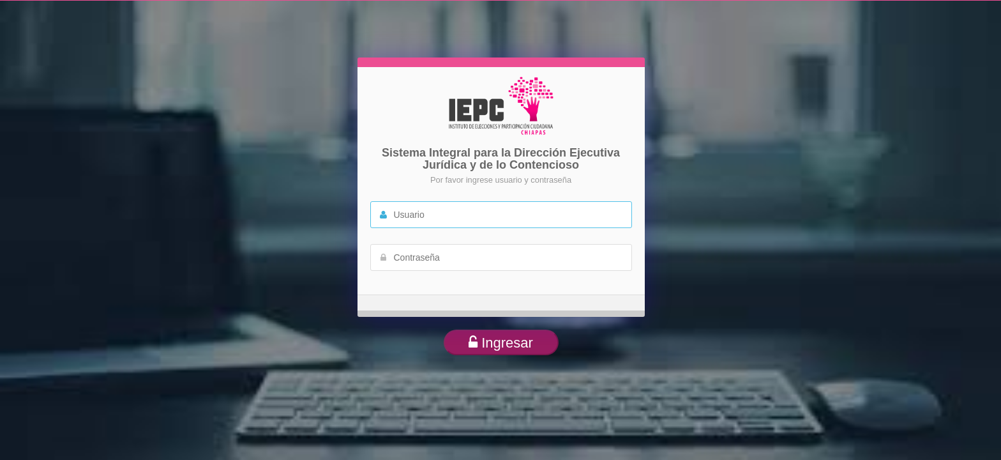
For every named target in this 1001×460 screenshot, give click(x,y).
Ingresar (501, 343)
